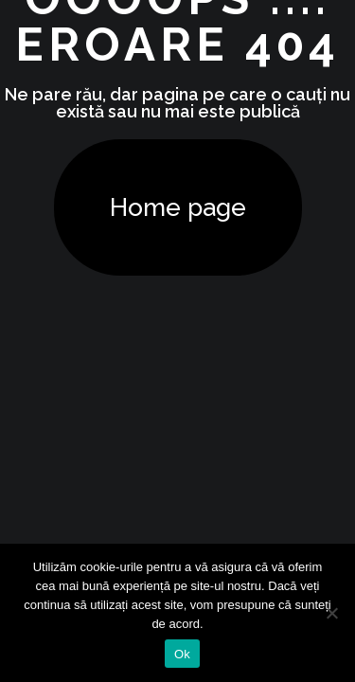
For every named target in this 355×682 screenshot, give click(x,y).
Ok (182, 654)
